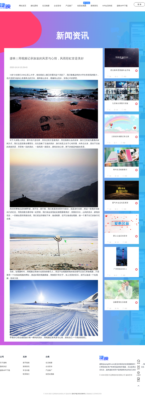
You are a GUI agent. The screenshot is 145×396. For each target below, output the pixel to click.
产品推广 (69, 6)
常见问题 (26, 370)
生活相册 (45, 6)
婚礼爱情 (34, 6)
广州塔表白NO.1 (120, 269)
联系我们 (26, 374)
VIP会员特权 (107, 6)
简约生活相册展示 (120, 170)
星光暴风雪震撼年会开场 (120, 70)
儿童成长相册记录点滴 (120, 136)
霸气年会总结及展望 (120, 203)
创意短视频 (83, 6)
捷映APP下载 (122, 6)
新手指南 (26, 363)
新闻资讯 (94, 6)
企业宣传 (57, 6)
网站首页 (22, 6)
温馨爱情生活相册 (120, 302)
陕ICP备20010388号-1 (79, 394)
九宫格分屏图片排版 (120, 103)
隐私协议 (3, 366)
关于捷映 (3, 363)
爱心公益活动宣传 (120, 236)
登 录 (139, 4)
